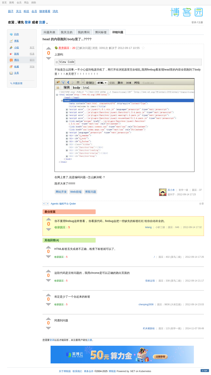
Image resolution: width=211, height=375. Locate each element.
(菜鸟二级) (175, 257)
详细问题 (117, 32)
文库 (16, 73)
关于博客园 (65, 371)
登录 (28, 22)
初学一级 (183, 190)
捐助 (33, 2)
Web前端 (75, 191)
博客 (16, 40)
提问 (32, 60)
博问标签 (101, 32)
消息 (55, 11)
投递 (32, 53)
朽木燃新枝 (149, 328)
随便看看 (44, 11)
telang (148, 227)
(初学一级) (175, 328)
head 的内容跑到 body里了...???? (67, 39)
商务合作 (88, 371)
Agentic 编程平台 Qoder (63, 203)
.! (154, 257)
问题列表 (50, 32)
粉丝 (26, 11)
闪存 (16, 34)
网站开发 (61, 191)
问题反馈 (17, 83)
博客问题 (90, 191)
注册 (42, 22)
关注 (18, 11)
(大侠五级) (175, 304)
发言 (32, 47)
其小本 (171, 190)
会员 (19, 2)
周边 (26, 2)
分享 (201, 203)
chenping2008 (146, 304)
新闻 (11, 2)
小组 (16, 47)
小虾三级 (160, 227)
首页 (4, 2)
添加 (32, 66)
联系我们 (77, 371)
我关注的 (67, 32)
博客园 (112, 371)
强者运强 (150, 280)
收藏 (16, 66)
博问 (16, 60)
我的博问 (84, 32)
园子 (11, 11)
